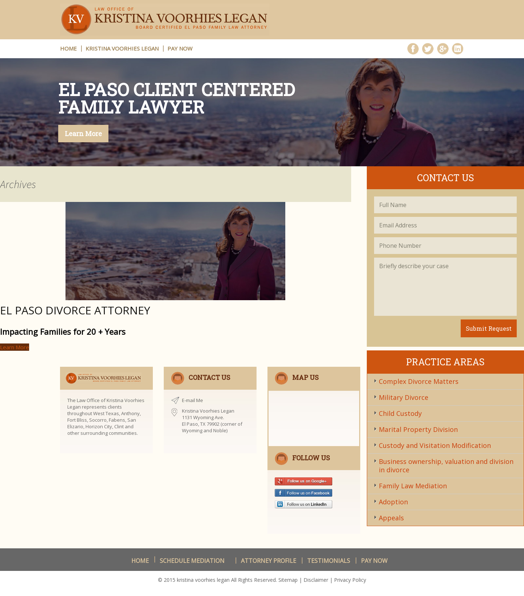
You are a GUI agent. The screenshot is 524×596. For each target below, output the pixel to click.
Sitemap (288, 579)
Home (140, 561)
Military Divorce (403, 397)
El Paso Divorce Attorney (75, 310)
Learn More (83, 133)
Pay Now (179, 48)
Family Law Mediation (413, 485)
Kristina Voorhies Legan (122, 48)
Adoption (393, 501)
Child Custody (400, 413)
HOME (68, 48)
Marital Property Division (418, 429)
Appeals (391, 517)
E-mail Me (192, 400)
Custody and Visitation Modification (435, 445)
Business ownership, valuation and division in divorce (446, 465)
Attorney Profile (268, 561)
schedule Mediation (192, 561)
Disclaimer (315, 579)
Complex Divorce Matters (418, 381)
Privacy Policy (350, 579)
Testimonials (328, 561)
